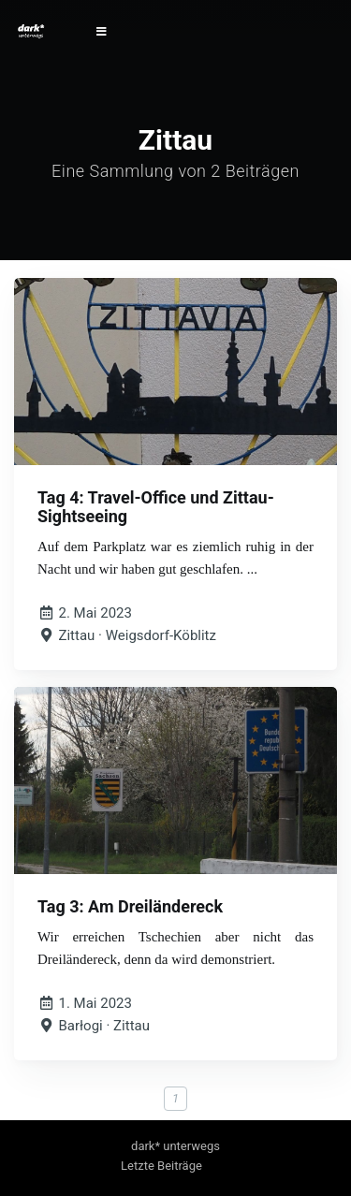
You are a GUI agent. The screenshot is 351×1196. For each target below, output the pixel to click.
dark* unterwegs (175, 1146)
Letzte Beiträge (161, 1166)
